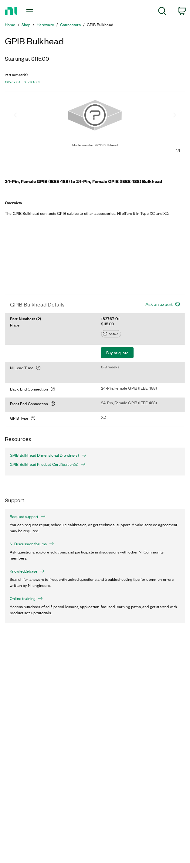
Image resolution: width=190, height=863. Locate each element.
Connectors (70, 24)
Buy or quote (117, 352)
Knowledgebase (27, 571)
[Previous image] (15, 115)
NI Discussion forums (32, 544)
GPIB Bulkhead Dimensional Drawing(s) (48, 455)
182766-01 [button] (32, 82)
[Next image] (174, 115)
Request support (28, 516)
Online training (26, 598)
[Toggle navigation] (34, 11)
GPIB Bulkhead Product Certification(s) (48, 464)
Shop (26, 24)
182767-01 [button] (12, 82)
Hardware (45, 24)
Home (10, 24)
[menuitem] (162, 12)
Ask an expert (159, 304)
